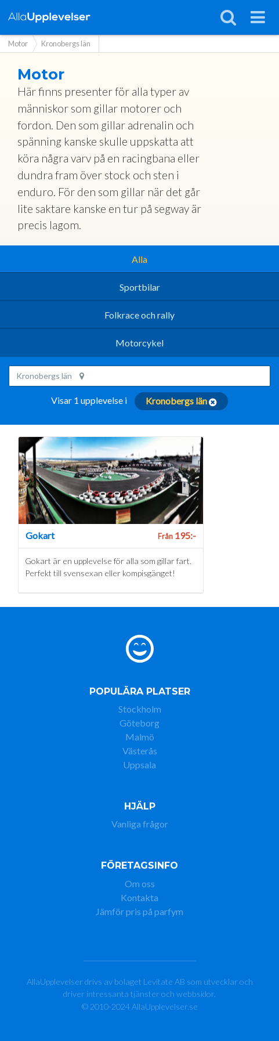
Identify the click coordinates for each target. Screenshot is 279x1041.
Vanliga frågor (139, 823)
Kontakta (139, 897)
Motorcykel (139, 342)
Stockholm (139, 708)
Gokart (40, 535)
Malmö (139, 736)
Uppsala (139, 764)
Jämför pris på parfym (139, 911)
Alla (139, 259)
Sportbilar (139, 286)
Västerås (139, 750)
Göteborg (139, 722)
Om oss (140, 883)
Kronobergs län (50, 376)
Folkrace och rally (139, 314)
